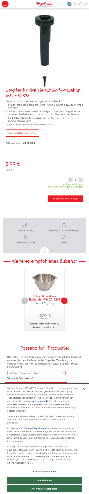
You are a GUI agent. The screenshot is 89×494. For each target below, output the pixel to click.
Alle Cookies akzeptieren (45, 489)
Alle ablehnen (44, 481)
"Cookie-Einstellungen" (35, 429)
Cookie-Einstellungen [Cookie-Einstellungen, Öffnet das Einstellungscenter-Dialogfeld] (44, 472)
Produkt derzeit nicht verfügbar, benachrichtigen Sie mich (44, 325)
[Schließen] (83, 389)
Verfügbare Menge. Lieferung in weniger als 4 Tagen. (65, 185)
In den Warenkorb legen (65, 198)
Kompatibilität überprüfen (22, 133)
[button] (80, 4)
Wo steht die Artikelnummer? (20, 378)
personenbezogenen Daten (38, 401)
